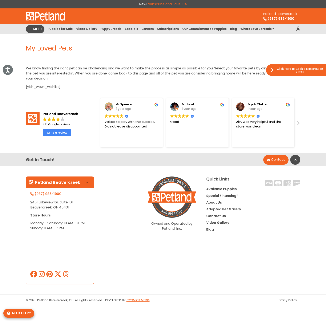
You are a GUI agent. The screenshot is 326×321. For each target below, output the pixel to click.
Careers (147, 29)
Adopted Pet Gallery (223, 209)
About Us (214, 202)
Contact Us (216, 216)
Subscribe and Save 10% (167, 4)
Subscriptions (168, 29)
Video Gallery (86, 29)
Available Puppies (221, 189)
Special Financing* (222, 195)
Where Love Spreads (256, 29)
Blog (233, 29)
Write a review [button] (57, 133)
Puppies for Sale (60, 29)
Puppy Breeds (110, 29)
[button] (298, 124)
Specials (131, 29)
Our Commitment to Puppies (204, 29)
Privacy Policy (287, 300)
